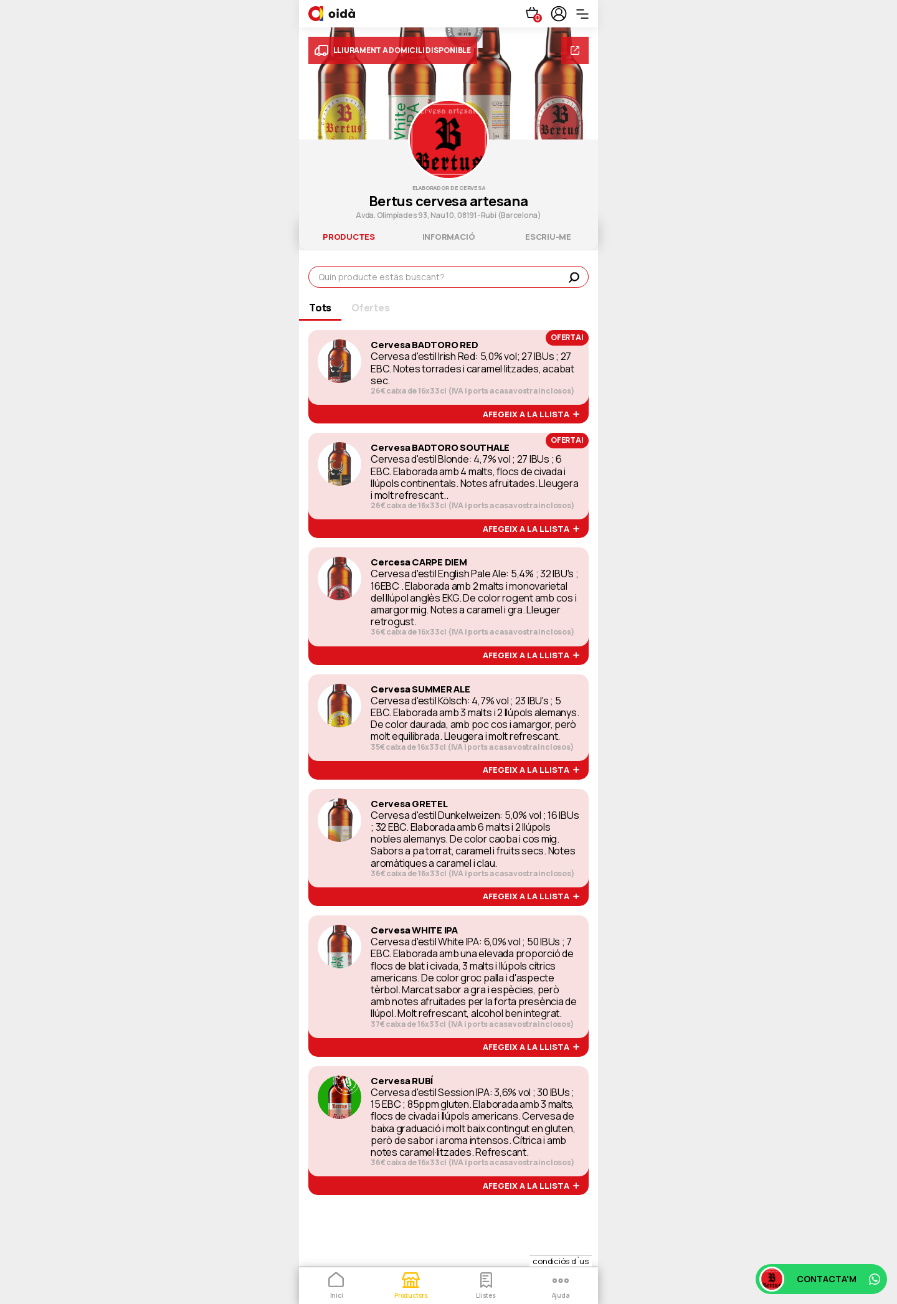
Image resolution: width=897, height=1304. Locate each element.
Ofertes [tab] (370, 307)
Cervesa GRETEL (409, 804)
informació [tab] (448, 236)
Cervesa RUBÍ (402, 1081)
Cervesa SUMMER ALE (420, 689)
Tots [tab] (320, 307)
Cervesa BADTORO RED (424, 345)
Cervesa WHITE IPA (414, 930)
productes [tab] (349, 236)
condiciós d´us (561, 1261)
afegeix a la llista (531, 415)
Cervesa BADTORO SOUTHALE (440, 447)
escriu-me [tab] (548, 236)
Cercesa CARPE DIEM (419, 562)
